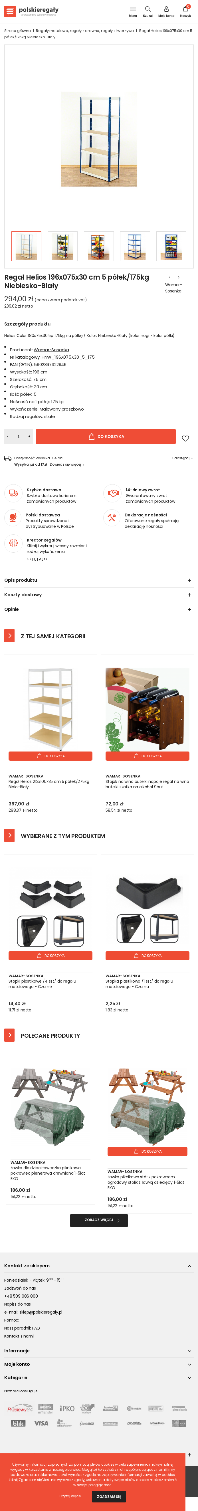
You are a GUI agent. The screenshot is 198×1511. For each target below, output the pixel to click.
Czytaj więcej (70, 1496)
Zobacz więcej (99, 1219)
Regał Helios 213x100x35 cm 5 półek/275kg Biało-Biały (49, 784)
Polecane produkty (50, 1036)
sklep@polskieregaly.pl (40, 1312)
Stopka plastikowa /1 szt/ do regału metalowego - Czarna (139, 984)
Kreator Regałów (44, 540)
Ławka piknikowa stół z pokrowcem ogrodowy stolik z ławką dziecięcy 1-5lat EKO (146, 1182)
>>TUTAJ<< (37, 559)
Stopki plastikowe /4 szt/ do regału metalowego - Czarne (42, 984)
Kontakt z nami (19, 1336)
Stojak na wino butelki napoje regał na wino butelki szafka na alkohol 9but (147, 784)
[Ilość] (18, 436)
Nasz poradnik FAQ (22, 1328)
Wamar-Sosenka (173, 288)
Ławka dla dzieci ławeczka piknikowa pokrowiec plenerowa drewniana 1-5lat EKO (48, 1173)
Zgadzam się (109, 1496)
